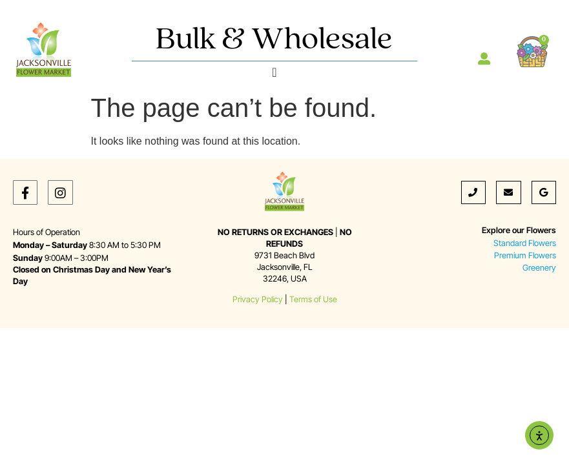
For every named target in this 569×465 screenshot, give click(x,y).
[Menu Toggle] (274, 72)
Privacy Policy (258, 299)
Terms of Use (313, 299)
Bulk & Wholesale (274, 40)
